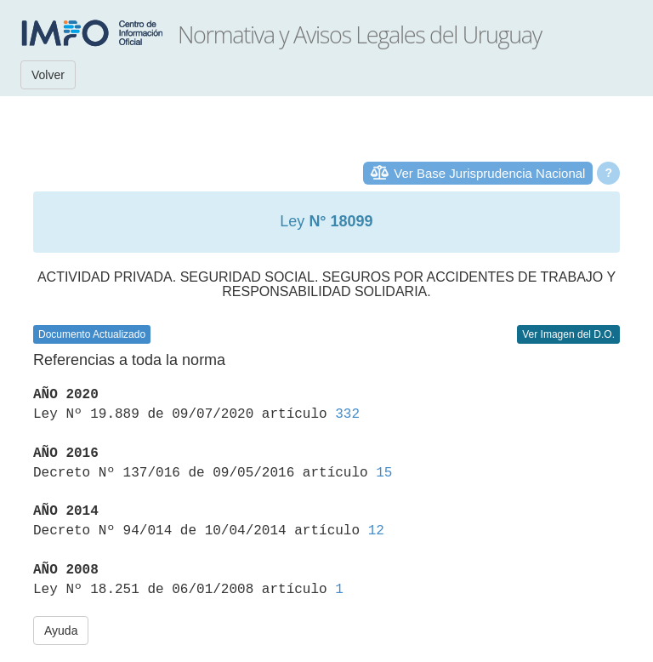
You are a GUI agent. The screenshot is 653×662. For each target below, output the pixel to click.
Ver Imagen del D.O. (568, 334)
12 (376, 531)
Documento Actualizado (91, 334)
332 (347, 414)
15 (384, 473)
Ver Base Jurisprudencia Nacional (489, 173)
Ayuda (60, 630)
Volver (48, 75)
